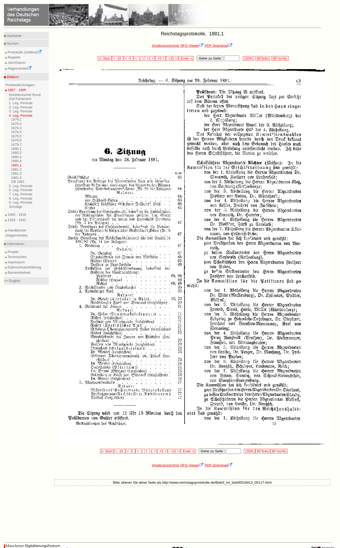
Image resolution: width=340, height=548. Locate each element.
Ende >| (186, 58)
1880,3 (16, 157)
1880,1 (16, 149)
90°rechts (280, 58)
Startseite (13, 36)
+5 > (160, 58)
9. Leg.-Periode (20, 202)
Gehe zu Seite (210, 58)
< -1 (138, 58)
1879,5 (16, 136)
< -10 (117, 58)
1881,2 (16, 169)
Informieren (15, 244)
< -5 (128, 58)
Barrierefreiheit (18, 273)
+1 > (150, 58)
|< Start (104, 58)
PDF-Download (219, 46)
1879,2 (16, 124)
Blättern (12, 77)
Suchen (12, 43)
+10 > (172, 58)
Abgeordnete (19, 68)
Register (13, 57)
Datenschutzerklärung (24, 267)
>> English (12, 281)
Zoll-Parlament (20, 99)
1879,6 (16, 140)
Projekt (12, 252)
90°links (263, 58)
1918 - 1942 (16, 220)
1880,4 (16, 161)
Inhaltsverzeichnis (165, 46)
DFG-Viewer (192, 46)
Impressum (16, 262)
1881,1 (16, 165)
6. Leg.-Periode (20, 190)
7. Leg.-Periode (20, 194)
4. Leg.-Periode (20, 115)
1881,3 (16, 173)
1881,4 (16, 178)
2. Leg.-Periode (20, 107)
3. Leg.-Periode (20, 111)
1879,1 (16, 119)
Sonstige (15, 207)
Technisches (17, 257)
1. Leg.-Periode (20, 103)
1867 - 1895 (16, 90)
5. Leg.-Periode (20, 186)
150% (248, 58)
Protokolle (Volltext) (24, 52)
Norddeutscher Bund (24, 95)
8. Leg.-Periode (20, 198)
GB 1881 (17, 182)
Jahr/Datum (16, 63)
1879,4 (16, 132)
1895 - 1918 (16, 215)
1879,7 (16, 144)
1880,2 (16, 153)
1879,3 (16, 128)
